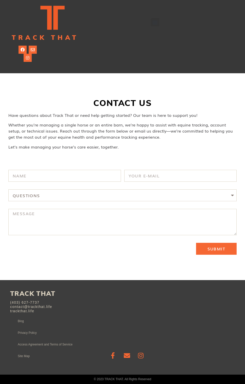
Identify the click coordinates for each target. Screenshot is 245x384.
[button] (155, 22)
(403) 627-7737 (24, 302)
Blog (21, 321)
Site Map (24, 356)
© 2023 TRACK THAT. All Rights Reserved (122, 379)
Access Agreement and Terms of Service (45, 344)
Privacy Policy (27, 333)
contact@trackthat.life (31, 307)
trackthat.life (22, 311)
